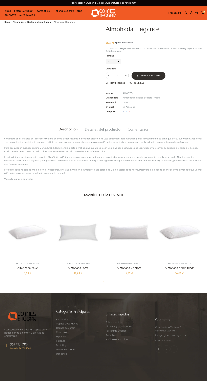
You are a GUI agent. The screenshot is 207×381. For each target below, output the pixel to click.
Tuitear (126, 111)
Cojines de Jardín (65, 351)
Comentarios (138, 129)
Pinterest (129, 111)
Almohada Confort (129, 268)
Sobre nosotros (114, 354)
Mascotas (61, 356)
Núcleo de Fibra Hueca (148, 98)
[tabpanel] (27, 242)
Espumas (61, 360)
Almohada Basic (27, 268)
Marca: (109, 93)
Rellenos (60, 364)
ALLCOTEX (128, 93)
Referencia (111, 102)
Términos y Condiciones (119, 359)
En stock (110, 107)
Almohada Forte (78, 268)
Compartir (123, 111)
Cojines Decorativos (67, 347)
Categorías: (112, 98)
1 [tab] (103, 281)
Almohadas (129, 98)
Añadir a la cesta (148, 75)
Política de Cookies (116, 363)
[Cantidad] (117, 75)
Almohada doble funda (179, 268)
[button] (174, 13)
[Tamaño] (113, 61)
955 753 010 (19, 364)
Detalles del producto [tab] (102, 129)
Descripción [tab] (68, 129)
